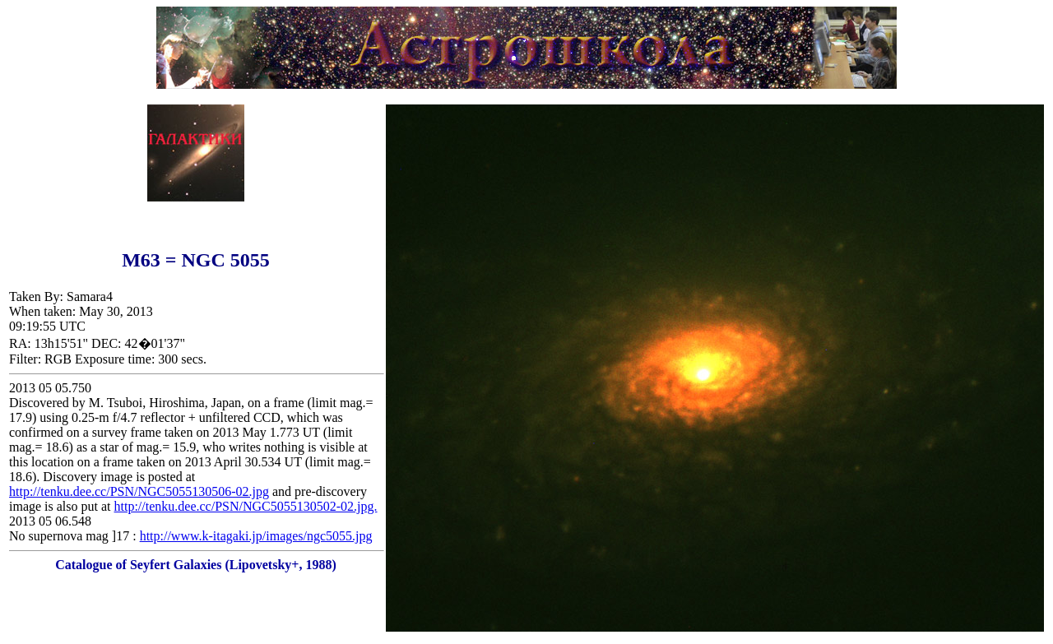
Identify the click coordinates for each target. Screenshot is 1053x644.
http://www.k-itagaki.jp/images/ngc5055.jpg (256, 536)
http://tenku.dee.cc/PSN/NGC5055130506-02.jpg (139, 491)
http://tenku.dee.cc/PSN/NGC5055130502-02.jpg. (246, 506)
